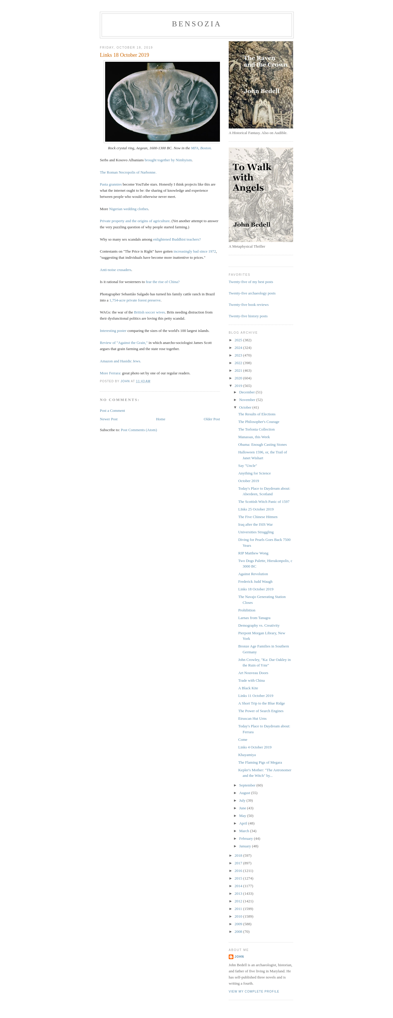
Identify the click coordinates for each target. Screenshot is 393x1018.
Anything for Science (254, 473)
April (243, 823)
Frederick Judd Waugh (255, 581)
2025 (239, 340)
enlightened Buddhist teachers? (177, 239)
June (243, 808)
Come (242, 739)
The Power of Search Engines (260, 711)
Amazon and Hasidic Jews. (120, 361)
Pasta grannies (111, 184)
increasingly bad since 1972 (195, 251)
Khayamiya (247, 755)
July (243, 800)
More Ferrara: (110, 373)
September (248, 785)
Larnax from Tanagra (254, 618)
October (245, 407)
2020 (239, 378)
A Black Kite (248, 688)
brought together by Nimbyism (168, 160)
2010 (239, 916)
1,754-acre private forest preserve (135, 300)
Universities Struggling (256, 532)
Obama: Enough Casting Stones (262, 444)
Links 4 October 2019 (254, 747)
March (244, 831)
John (239, 956)
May (243, 815)
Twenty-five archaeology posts (252, 293)
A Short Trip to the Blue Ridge (261, 703)
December (247, 392)
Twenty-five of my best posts (251, 282)
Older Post (212, 419)
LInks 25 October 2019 (256, 509)
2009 (239, 924)
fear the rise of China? (163, 282)
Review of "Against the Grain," (124, 342)
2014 (239, 886)
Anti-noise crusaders (115, 270)
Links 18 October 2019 (255, 589)
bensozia (197, 24)
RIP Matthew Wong (253, 553)
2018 (239, 855)
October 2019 (248, 481)
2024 (239, 347)
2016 (239, 870)
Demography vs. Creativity (258, 625)
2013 (239, 893)
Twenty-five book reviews (249, 304)
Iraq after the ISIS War (255, 524)
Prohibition (246, 610)
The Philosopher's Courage (258, 421)
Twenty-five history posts (248, 316)
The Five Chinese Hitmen (257, 517)
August (245, 793)
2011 (239, 908)
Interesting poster (113, 330)
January (245, 846)
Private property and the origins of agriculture (135, 221)
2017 (239, 863)
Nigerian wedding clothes (128, 209)
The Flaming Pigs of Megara (260, 762)
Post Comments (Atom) (139, 430)
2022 (239, 363)
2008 (239, 931)
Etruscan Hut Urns (252, 718)
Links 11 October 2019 (255, 695)
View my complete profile (254, 991)
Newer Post (108, 419)
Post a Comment (112, 410)
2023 (239, 355)
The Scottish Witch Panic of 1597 (263, 501)
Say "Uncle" (247, 465)
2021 (239, 370)
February (246, 838)
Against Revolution (253, 574)
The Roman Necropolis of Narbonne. (128, 172)
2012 (239, 901)
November (247, 399)
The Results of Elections (256, 414)
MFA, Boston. (201, 148)
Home (160, 419)
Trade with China (251, 680)
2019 (239, 385)
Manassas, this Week (254, 437)
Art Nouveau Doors (253, 673)
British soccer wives (149, 312)
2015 (239, 878)
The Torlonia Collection (256, 429)
